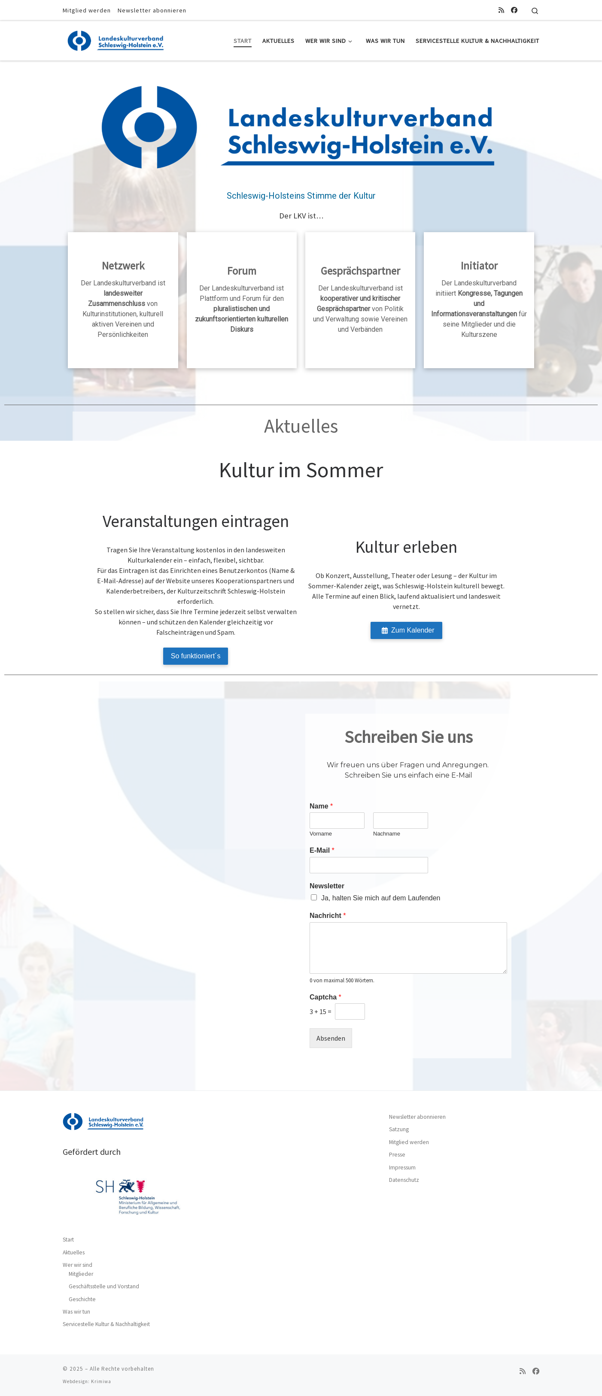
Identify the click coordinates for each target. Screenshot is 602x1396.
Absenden (330, 1038)
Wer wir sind (77, 1265)
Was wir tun (76, 1311)
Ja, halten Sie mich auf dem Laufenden (381, 898)
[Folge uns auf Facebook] (514, 10)
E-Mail (322, 850)
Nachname (386, 833)
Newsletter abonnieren (417, 1116)
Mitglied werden (409, 1142)
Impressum (402, 1167)
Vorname (321, 833)
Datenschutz (404, 1180)
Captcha (325, 997)
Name (321, 806)
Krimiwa (101, 1381)
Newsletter (327, 886)
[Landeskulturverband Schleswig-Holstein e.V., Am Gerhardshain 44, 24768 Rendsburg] (193, 886)
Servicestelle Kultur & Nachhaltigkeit (106, 1324)
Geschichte (82, 1299)
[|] (116, 39)
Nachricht (328, 915)
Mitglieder (81, 1274)
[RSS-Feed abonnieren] (501, 10)
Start (68, 1239)
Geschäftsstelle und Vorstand (104, 1286)
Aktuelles (74, 1252)
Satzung (399, 1129)
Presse (397, 1154)
